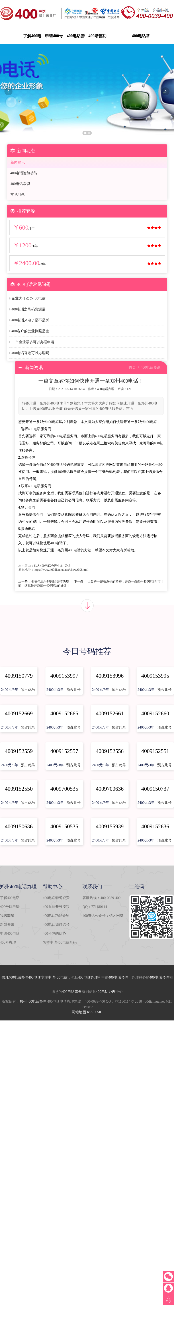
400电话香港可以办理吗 (30, 353)
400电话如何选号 (56, 924)
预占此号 (28, 690)
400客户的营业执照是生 (30, 331)
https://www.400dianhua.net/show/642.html (61, 569)
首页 (132, 367)
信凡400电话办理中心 (48, 565)
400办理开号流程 (56, 907)
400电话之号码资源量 (28, 309)
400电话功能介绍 (56, 915)
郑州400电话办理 (33, 1001)
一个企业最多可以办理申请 (33, 342)
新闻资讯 (17, 162)
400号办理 (8, 942)
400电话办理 (105, 389)
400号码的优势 (54, 933)
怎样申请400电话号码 (60, 942)
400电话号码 (118, 977)
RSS (90, 1012)
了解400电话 (10, 898)
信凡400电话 (11, 977)
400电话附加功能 (23, 173)
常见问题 (17, 194)
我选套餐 (7, 915)
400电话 (53, 422)
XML (98, 1012)
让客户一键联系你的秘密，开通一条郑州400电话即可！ (125, 581)
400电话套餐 (72, 991)
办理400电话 (31, 977)
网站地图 (79, 1012)
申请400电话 (10, 933)
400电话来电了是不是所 (30, 320)
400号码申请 (10, 907)
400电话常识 (20, 184)
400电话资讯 (150, 367)
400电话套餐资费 (56, 898)
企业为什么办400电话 (28, 298)
